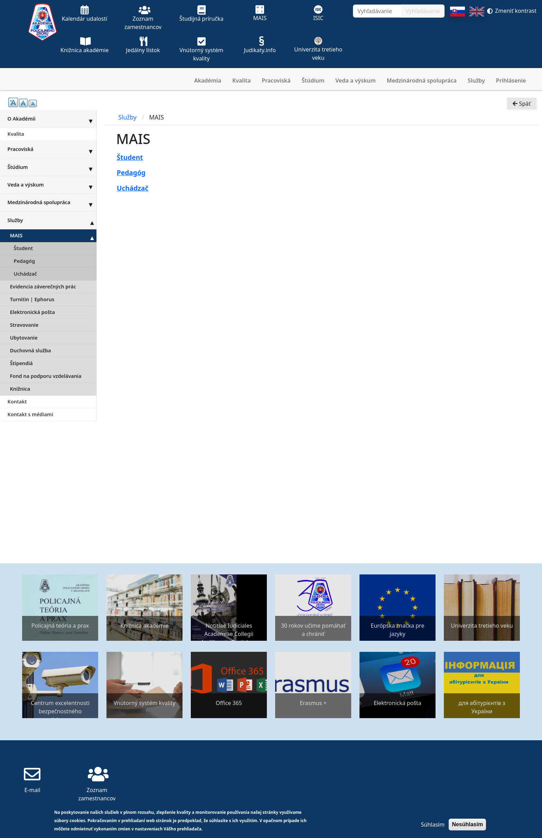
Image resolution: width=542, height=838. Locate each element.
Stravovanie (24, 325)
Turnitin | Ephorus (32, 299)
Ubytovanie (24, 337)
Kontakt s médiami (30, 414)
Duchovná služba (30, 350)
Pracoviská (276, 80)
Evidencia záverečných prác (43, 286)
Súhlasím (433, 824)
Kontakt (17, 401)
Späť (522, 105)
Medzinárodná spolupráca (422, 80)
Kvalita (241, 80)
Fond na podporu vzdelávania (46, 376)
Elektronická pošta (32, 312)
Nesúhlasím (467, 824)
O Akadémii (52, 118)
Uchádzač (25, 273)
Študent (23, 248)
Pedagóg (24, 261)
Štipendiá (21, 363)
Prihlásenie (511, 80)
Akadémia (207, 80)
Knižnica (20, 388)
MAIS (53, 235)
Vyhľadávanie (422, 11)
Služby (476, 80)
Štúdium (313, 80)
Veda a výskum (355, 80)
